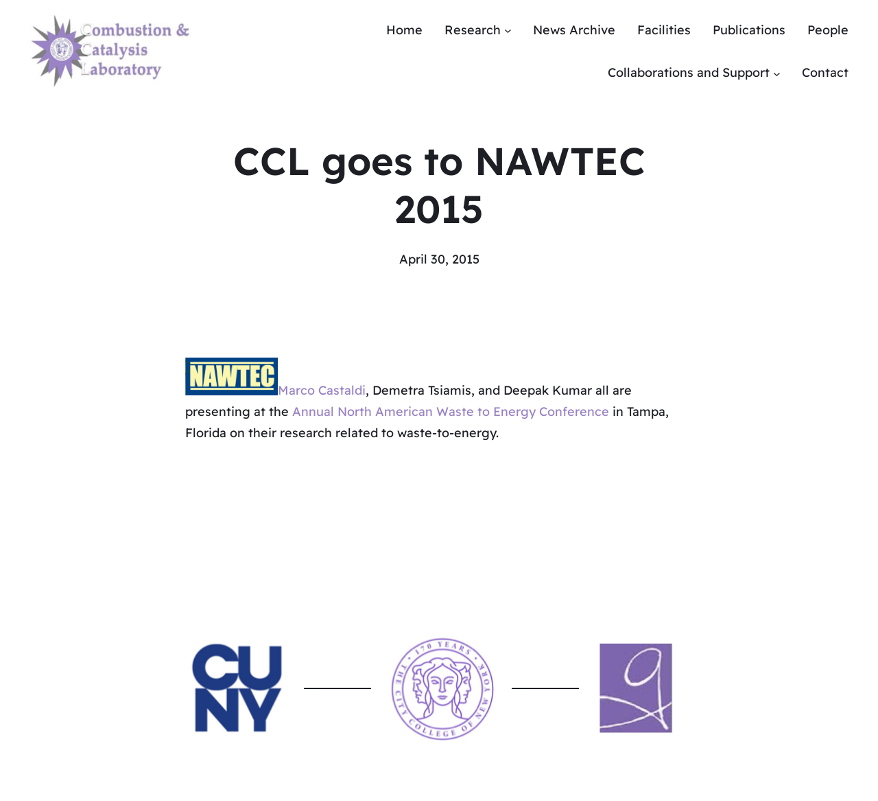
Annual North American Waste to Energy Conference (450, 411)
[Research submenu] (508, 30)
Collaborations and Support (689, 72)
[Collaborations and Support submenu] (777, 73)
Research (472, 30)
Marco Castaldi (322, 391)
